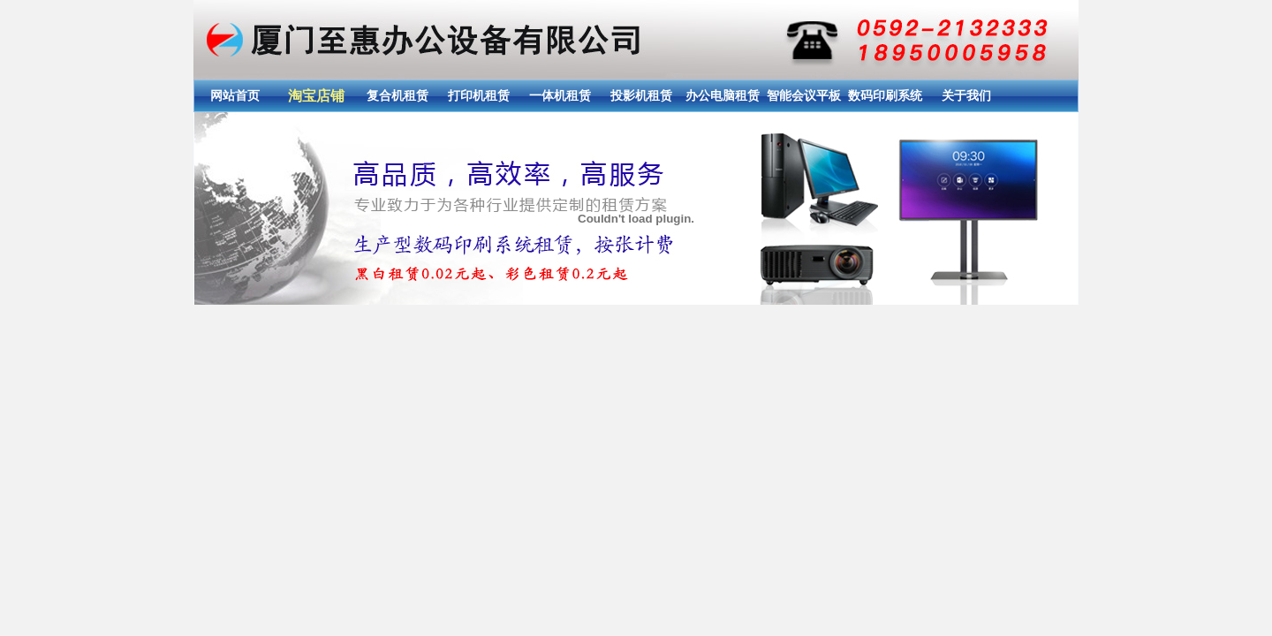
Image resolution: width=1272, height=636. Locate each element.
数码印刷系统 (885, 95)
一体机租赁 (560, 95)
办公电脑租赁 (722, 95)
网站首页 (235, 95)
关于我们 (966, 95)
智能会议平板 (804, 95)
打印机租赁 (479, 95)
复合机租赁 (397, 95)
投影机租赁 (641, 95)
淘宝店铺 (316, 95)
